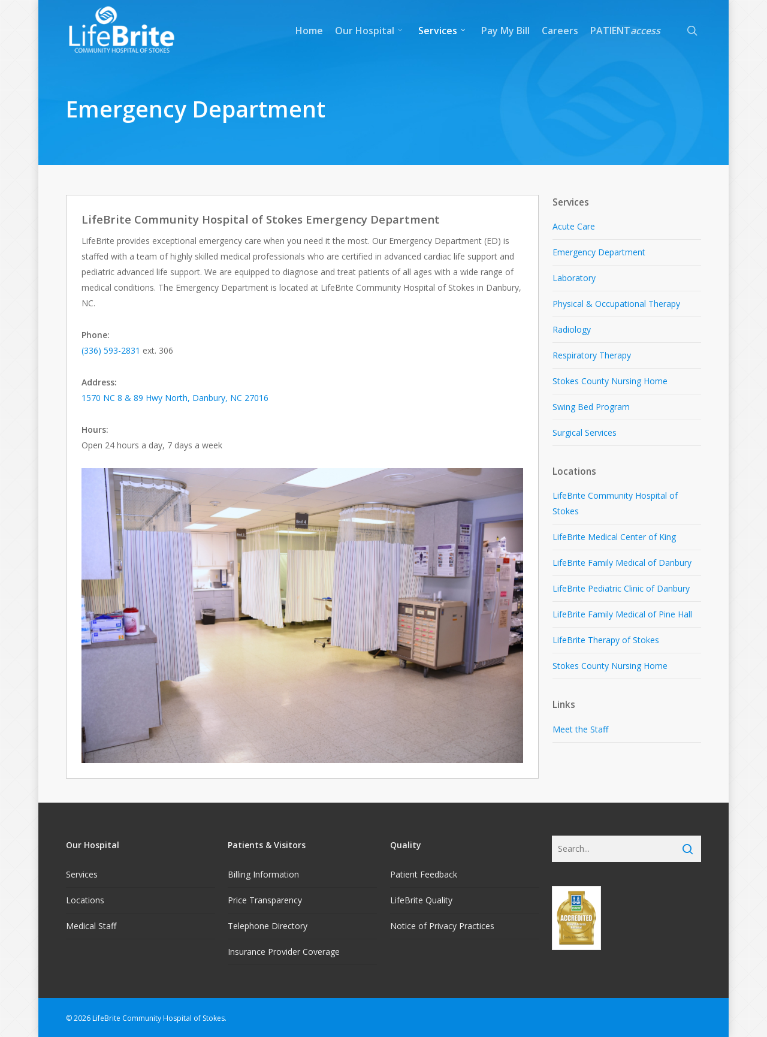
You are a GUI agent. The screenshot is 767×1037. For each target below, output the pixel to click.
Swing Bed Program (591, 406)
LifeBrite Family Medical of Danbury (621, 562)
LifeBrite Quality (421, 900)
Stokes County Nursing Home (610, 381)
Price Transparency (265, 900)
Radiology (571, 329)
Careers (560, 30)
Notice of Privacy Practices (442, 926)
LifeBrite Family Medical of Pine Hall (622, 614)
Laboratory (574, 278)
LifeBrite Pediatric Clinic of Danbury (621, 588)
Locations (85, 900)
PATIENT (625, 30)
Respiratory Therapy (591, 355)
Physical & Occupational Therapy (616, 303)
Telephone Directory (267, 926)
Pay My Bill (505, 30)
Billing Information (263, 874)
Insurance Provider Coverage (284, 951)
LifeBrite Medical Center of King (614, 536)
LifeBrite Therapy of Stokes (605, 640)
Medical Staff (91, 926)
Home (309, 30)
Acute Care (573, 226)
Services (442, 30)
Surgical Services (584, 432)
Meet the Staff (580, 729)
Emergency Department (598, 252)
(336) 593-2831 (110, 350)
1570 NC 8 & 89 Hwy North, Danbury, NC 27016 (174, 397)
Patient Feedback (423, 874)
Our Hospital (369, 30)
